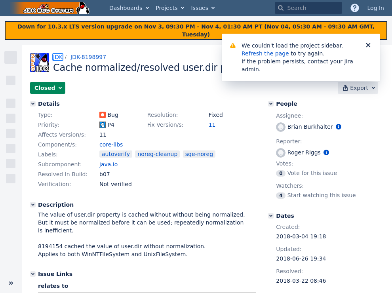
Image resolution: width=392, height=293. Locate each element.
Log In (375, 8)
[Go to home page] (50, 8)
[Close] (368, 45)
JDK (58, 57)
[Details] (33, 104)
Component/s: (57, 144)
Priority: (48, 125)
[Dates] (271, 216)
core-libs (111, 144)
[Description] (33, 204)
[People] (271, 104)
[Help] (354, 8)
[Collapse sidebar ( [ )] (11, 283)
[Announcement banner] (196, 30)
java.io (108, 164)
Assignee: (289, 115)
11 (212, 125)
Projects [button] (166, 8)
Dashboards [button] (125, 8)
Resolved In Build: (63, 174)
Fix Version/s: (165, 125)
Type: (45, 115)
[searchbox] (308, 8)
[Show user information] (338, 127)
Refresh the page (265, 53)
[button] (47, 88)
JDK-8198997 (88, 57)
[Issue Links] (33, 274)
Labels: (48, 154)
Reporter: (289, 141)
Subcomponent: (60, 164)
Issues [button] (199, 8)
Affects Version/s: (62, 134)
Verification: (54, 184)
